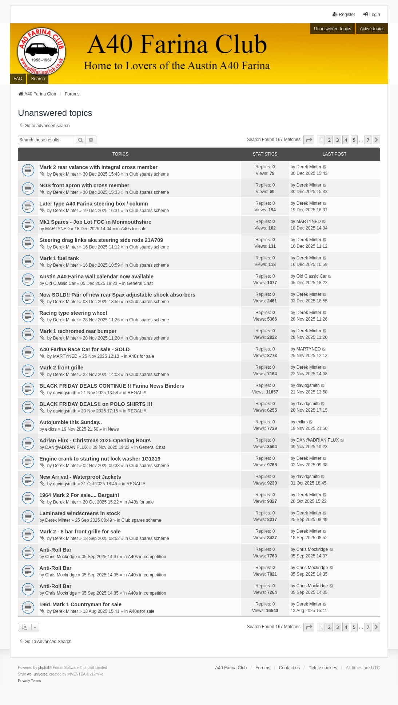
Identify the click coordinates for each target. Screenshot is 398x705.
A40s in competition (147, 556)
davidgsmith (64, 392)
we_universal (37, 674)
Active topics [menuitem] (372, 28)
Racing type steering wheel (73, 313)
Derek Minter (65, 174)
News (113, 429)
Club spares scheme (149, 174)
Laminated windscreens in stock (79, 513)
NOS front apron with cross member (84, 185)
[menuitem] (24, 681)
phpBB (43, 668)
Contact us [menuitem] (289, 667)
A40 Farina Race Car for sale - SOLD (84, 349)
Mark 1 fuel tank (59, 258)
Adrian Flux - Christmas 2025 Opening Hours (95, 440)
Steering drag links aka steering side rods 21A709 (101, 240)
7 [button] (368, 140)
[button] (308, 140)
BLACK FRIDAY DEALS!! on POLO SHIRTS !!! (95, 404)
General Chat (140, 283)
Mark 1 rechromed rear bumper (77, 331)
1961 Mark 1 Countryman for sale (80, 604)
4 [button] (346, 140)
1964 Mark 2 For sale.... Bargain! (79, 495)
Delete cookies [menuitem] (323, 667)
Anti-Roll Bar (55, 550)
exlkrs (50, 429)
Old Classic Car (60, 283)
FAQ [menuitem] (17, 78)
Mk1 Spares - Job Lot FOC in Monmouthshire (95, 222)
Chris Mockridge (61, 556)
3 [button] (337, 140)
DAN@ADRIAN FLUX (66, 447)
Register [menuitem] (344, 14)
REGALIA (137, 392)
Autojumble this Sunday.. (70, 422)
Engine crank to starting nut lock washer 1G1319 (99, 459)
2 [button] (329, 140)
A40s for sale (133, 228)
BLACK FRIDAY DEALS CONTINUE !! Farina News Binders (111, 386)
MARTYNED (57, 228)
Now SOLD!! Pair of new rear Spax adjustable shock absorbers (117, 295)
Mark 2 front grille (61, 368)
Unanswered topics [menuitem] (332, 28)
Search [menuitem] (38, 78)
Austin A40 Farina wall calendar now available (96, 276)
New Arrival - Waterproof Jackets (80, 477)
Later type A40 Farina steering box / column (93, 204)
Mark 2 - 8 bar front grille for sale (79, 531)
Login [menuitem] (371, 14)
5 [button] (354, 140)
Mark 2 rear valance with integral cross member (98, 167)
